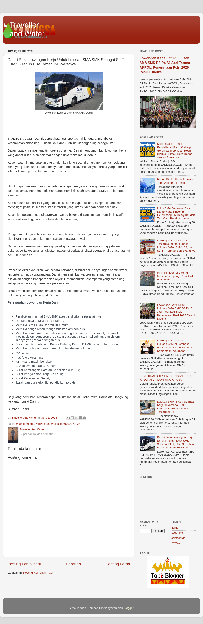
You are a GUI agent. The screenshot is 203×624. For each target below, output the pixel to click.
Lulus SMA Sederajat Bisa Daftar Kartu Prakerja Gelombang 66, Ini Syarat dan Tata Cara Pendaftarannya (176, 213)
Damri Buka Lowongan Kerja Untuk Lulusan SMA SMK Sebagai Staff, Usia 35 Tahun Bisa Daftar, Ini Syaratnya (175, 442)
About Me (177, 532)
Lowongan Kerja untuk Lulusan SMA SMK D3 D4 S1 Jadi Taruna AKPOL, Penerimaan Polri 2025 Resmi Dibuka (176, 311)
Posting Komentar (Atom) (39, 572)
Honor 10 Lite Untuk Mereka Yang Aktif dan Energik (175, 181)
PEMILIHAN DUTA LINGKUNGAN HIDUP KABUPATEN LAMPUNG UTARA (166, 378)
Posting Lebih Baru (24, 564)
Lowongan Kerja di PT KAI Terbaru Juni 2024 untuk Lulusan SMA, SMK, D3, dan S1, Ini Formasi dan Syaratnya (176, 245)
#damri (20, 423)
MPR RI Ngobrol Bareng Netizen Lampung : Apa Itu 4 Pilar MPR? (175, 276)
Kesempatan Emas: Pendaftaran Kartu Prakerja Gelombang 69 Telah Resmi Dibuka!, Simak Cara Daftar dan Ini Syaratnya (174, 150)
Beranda (73, 564)
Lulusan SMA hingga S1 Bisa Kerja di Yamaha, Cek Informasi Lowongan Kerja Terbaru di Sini (175, 407)
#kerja (30, 423)
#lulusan (56, 423)
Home (174, 527)
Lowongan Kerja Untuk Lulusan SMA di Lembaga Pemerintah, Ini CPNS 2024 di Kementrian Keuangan (176, 345)
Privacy (175, 543)
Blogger (128, 608)
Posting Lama (118, 564)
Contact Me (178, 537)
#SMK (77, 423)
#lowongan (43, 423)
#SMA (67, 423)
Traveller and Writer (27, 29)
